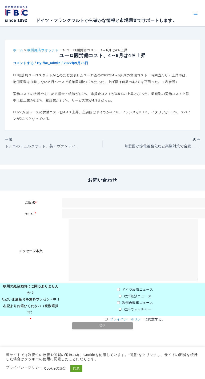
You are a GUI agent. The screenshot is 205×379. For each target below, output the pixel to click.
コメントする (23, 63)
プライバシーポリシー (127, 319)
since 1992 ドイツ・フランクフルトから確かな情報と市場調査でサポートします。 (91, 20)
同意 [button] (76, 368)
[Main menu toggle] (195, 13)
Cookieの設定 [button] (55, 368)
